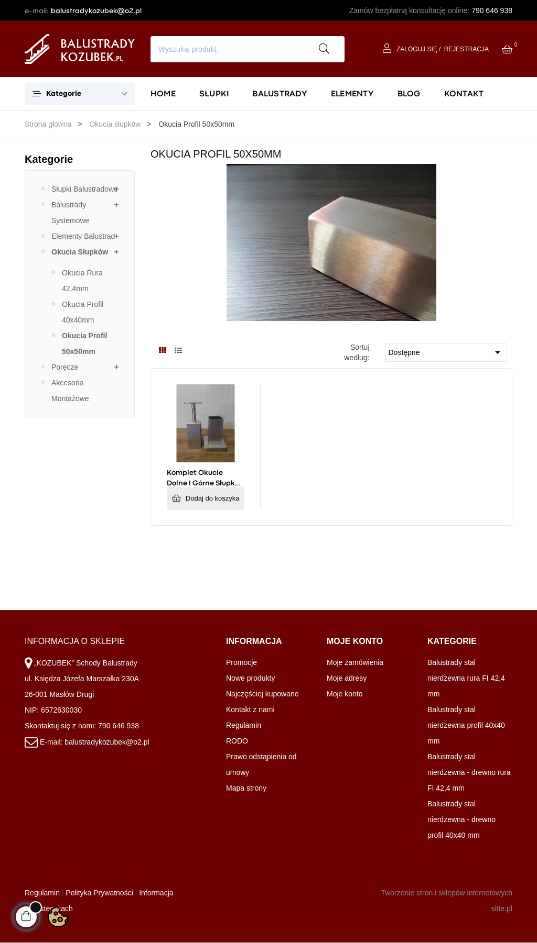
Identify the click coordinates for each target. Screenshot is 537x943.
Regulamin (243, 725)
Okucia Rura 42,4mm (82, 281)
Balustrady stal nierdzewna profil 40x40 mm (466, 725)
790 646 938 (491, 10)
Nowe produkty (250, 678)
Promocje (241, 662)
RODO (237, 741)
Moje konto (344, 694)
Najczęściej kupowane (262, 694)
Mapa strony (246, 788)
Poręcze (64, 367)
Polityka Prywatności (99, 893)
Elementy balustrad (83, 236)
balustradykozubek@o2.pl (96, 10)
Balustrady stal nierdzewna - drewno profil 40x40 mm (461, 819)
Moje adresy (347, 678)
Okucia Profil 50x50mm (84, 343)
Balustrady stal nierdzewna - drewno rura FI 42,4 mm (469, 772)
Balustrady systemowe (70, 213)
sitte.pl (501, 908)
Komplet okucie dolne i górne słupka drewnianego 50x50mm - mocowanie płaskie (203, 479)
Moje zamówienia (355, 662)
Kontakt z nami (250, 709)
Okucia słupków (79, 252)
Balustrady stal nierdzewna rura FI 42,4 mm (466, 678)
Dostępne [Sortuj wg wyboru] (446, 352)
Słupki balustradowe (84, 189)
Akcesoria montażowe (70, 391)
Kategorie (49, 159)
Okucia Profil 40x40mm (82, 312)
